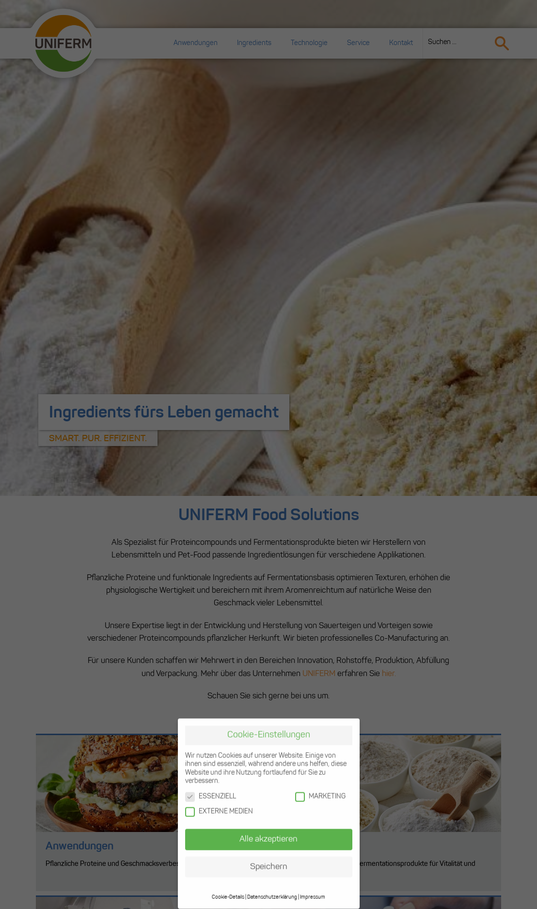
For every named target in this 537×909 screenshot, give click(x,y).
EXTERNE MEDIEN (219, 804)
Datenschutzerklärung (272, 890)
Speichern (268, 859)
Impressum (312, 890)
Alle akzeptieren (268, 832)
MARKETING (320, 789)
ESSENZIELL (210, 789)
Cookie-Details (228, 890)
